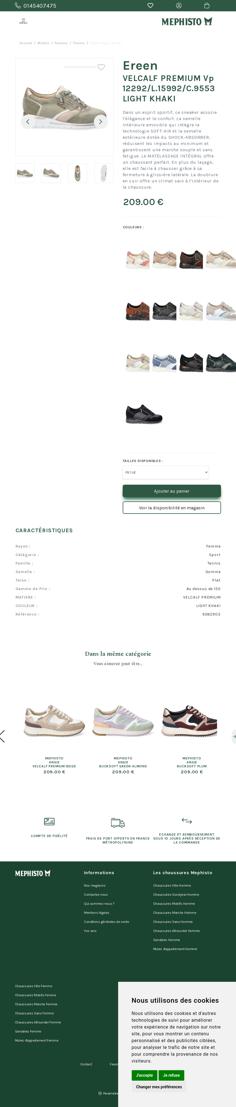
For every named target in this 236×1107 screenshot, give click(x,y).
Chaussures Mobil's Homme (174, 904)
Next (101, 122)
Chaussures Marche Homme (174, 913)
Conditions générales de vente (106, 922)
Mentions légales (96, 913)
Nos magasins (94, 885)
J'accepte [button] (144, 1075)
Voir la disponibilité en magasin (172, 507)
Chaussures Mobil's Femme (35, 995)
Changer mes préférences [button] (159, 1087)
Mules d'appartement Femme (37, 1040)
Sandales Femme (28, 1031)
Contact (86, 1064)
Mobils (43, 43)
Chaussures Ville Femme (33, 986)
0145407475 (36, 6)
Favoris (115, 1064)
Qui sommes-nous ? (99, 904)
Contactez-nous (96, 895)
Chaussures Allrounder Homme (176, 931)
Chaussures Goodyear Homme (176, 895)
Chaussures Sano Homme (173, 922)
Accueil (26, 43)
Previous (28, 122)
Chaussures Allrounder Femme (38, 1022)
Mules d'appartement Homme (175, 949)
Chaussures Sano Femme (34, 1013)
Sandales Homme (166, 940)
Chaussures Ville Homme (172, 885)
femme (61, 43)
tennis (79, 43)
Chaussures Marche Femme (36, 1004)
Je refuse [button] (171, 1075)
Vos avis (90, 931)
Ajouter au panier (171, 491)
